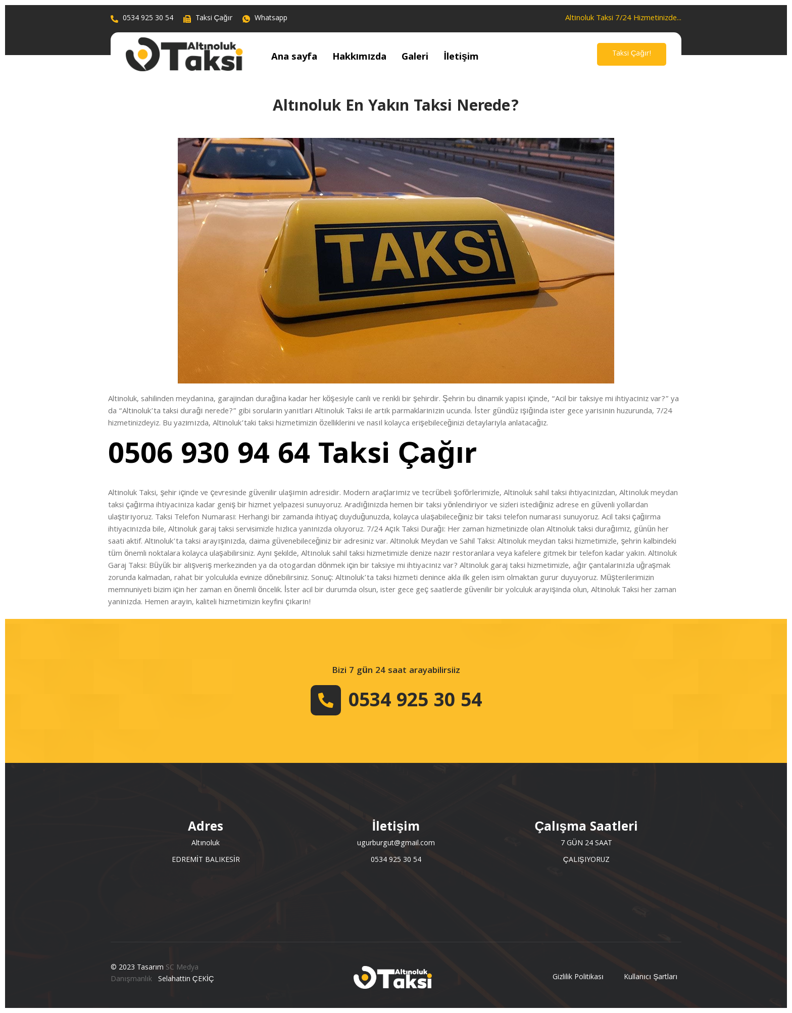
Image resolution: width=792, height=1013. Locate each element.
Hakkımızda (354, 58)
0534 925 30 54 (415, 702)
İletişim (451, 58)
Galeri (407, 58)
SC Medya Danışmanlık (155, 974)
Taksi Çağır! (631, 54)
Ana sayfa (292, 58)
